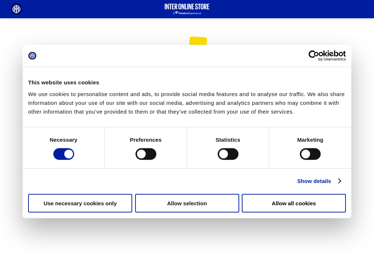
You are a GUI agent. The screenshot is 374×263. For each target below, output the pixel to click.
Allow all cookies (294, 203)
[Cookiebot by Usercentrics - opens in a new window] (314, 55)
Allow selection (187, 203)
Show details (314, 181)
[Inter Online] (16, 9)
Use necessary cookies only (80, 203)
